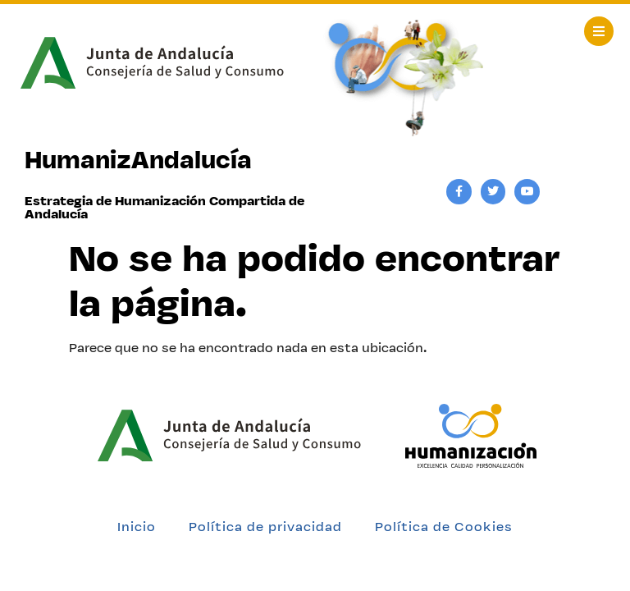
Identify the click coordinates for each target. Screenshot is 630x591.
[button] (599, 31)
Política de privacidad (265, 526)
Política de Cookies (444, 526)
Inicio (136, 526)
